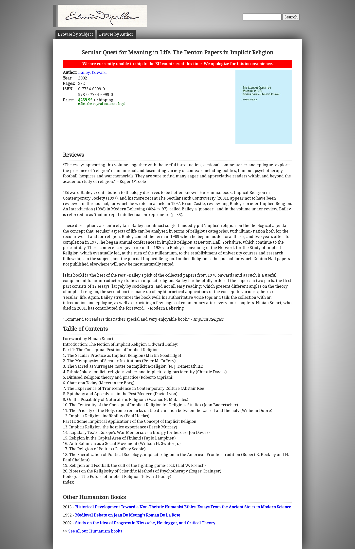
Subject (75, 34)
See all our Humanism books (95, 531)
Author (116, 34)
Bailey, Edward (92, 72)
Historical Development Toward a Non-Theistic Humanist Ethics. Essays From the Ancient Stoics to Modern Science (183, 507)
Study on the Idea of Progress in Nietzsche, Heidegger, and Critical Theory (145, 523)
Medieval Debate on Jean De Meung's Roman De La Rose (127, 515)
